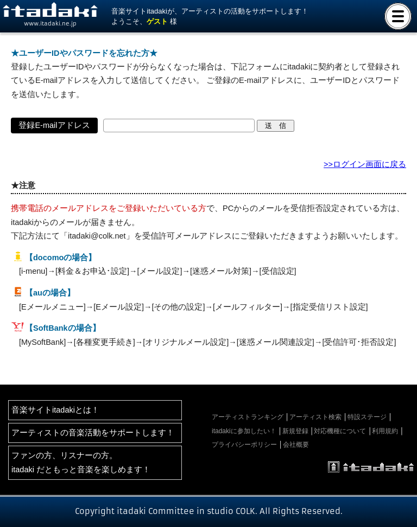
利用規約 (385, 431)
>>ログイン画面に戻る (365, 164)
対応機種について (340, 431)
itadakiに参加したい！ (244, 431)
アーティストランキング (247, 417)
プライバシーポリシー (244, 444)
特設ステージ (367, 417)
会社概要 (296, 444)
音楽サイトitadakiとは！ (55, 410)
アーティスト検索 (315, 417)
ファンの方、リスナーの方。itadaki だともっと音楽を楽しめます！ (80, 462)
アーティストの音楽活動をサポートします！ (92, 432)
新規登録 (295, 431)
